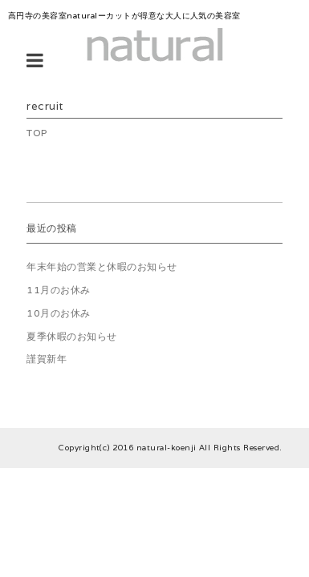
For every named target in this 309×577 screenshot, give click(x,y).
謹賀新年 (46, 359)
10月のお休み (58, 313)
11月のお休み (58, 290)
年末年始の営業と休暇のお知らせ (101, 266)
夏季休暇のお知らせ (71, 336)
